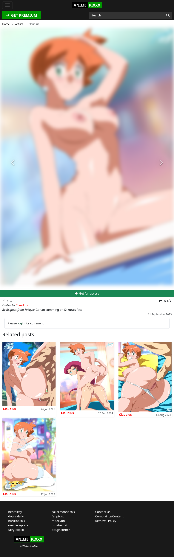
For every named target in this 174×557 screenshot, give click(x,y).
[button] (13, 163)
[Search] (168, 15)
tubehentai (59, 525)
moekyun (58, 521)
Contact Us (102, 512)
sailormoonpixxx (63, 512)
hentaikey (15, 512)
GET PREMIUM (21, 15)
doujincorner (61, 530)
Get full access (87, 293)
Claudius (9, 409)
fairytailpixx (16, 530)
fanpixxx (58, 516)
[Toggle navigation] (7, 5)
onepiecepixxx (18, 525)
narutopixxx (16, 521)
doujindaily (16, 516)
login (21, 323)
